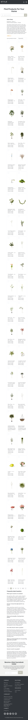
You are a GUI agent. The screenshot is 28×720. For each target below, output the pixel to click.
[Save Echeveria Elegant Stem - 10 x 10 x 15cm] (19, 368)
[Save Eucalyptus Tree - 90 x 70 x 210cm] (19, 107)
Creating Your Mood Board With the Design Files (8, 705)
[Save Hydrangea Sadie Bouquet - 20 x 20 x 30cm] (8, 195)
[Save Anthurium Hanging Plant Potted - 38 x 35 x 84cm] (8, 107)
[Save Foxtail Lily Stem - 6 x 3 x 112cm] (19, 565)
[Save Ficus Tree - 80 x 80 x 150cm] (19, 128)
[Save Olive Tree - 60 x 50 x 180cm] (19, 85)
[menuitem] (24, 2)
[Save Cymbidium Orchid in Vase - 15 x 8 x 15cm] (19, 346)
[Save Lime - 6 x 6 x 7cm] (19, 522)
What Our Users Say (8, 696)
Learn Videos (17, 690)
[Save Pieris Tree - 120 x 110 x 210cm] (8, 303)
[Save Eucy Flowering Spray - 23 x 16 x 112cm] (19, 303)
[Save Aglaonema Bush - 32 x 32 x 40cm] (8, 346)
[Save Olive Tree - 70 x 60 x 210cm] (8, 390)
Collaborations (7, 699)
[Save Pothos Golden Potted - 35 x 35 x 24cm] (19, 173)
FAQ (16, 691)
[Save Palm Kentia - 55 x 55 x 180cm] (19, 216)
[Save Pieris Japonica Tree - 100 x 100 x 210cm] (8, 128)
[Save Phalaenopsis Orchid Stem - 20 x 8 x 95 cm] (8, 85)
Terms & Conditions (8, 691)
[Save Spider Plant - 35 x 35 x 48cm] (19, 478)
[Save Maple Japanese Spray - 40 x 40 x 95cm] (8, 565)
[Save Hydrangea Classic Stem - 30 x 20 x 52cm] (8, 543)
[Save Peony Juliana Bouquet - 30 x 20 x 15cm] (8, 42)
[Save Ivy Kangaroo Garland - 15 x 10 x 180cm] (19, 195)
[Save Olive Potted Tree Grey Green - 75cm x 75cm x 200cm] (8, 434)
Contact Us (6, 710)
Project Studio (18, 685)
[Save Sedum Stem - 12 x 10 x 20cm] (8, 238)
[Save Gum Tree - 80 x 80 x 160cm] (8, 325)
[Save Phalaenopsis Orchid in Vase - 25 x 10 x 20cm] (8, 173)
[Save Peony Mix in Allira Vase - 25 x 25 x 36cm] (19, 457)
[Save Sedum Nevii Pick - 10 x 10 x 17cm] (19, 543)
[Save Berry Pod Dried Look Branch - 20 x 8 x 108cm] (19, 390)
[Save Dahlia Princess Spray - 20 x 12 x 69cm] (19, 238)
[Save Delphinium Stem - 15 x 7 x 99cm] (8, 150)
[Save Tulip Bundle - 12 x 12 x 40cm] (8, 260)
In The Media (6, 688)
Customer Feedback (8, 698)
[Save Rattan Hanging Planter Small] (19, 411)
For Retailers (17, 682)
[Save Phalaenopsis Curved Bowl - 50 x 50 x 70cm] (19, 63)
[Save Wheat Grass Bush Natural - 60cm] (19, 150)
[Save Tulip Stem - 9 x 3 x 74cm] (19, 281)
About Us (6, 682)
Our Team (6, 684)
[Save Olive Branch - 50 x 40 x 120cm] (19, 260)
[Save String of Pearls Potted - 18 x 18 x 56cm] (19, 434)
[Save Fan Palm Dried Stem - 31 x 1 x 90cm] (19, 42)
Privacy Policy (7, 690)
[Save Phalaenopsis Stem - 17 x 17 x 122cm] (8, 63)
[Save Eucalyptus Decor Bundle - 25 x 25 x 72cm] (19, 325)
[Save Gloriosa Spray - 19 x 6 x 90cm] (8, 281)
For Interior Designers (19, 684)
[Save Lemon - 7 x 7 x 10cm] (8, 457)
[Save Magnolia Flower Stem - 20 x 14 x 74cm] (8, 522)
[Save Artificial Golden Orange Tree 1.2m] (8, 411)
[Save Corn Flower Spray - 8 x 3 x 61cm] (8, 216)
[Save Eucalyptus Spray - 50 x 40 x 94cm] (8, 368)
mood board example (22, 644)
